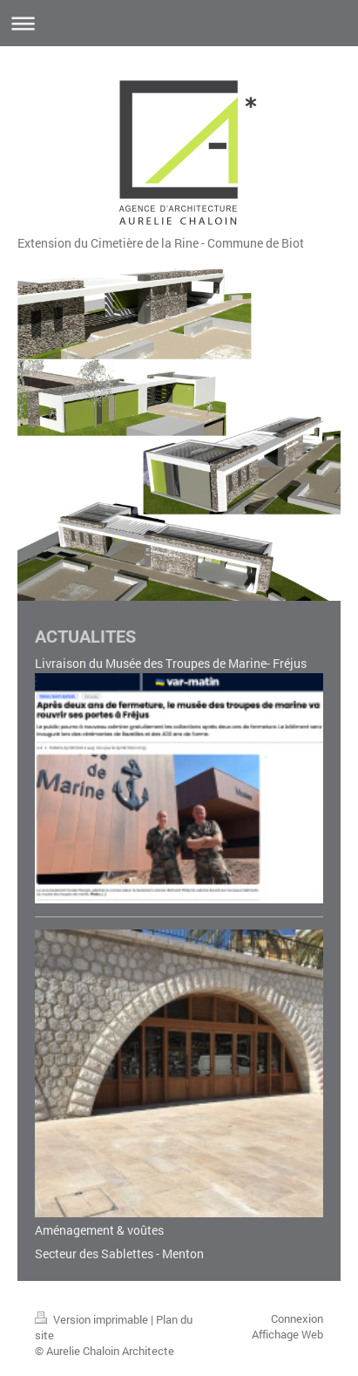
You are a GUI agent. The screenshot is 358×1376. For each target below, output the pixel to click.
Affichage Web (287, 1334)
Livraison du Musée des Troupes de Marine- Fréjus (171, 663)
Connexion (297, 1318)
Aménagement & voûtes (99, 1230)
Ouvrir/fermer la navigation (179, 23)
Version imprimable (93, 1319)
